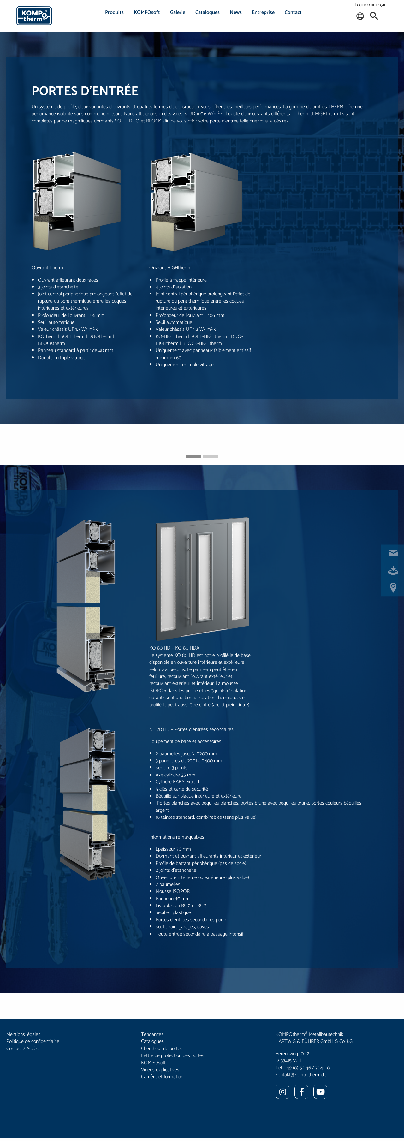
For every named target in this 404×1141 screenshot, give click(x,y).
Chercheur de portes (161, 1048)
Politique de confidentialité (32, 1041)
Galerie (177, 12)
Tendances (152, 1034)
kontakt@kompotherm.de (301, 1075)
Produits (114, 12)
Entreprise (263, 12)
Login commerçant (371, 5)
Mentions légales (23, 1034)
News (236, 12)
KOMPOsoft (147, 12)
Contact (293, 12)
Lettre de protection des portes (172, 1055)
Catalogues (207, 12)
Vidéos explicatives (160, 1070)
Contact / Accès (22, 1048)
